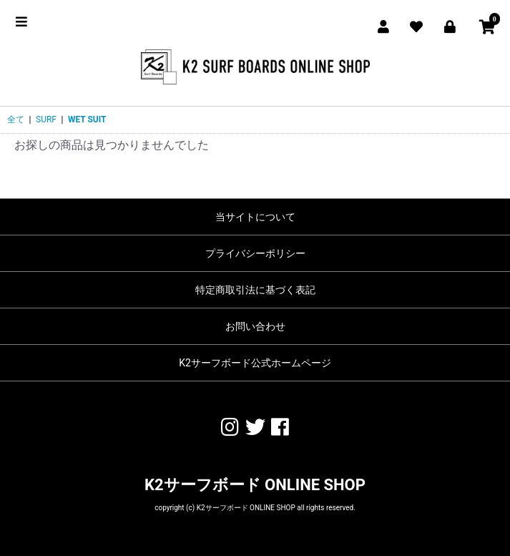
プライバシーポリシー (255, 253)
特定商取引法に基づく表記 (255, 290)
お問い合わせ (255, 326)
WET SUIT (87, 119)
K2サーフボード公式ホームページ (255, 363)
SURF (46, 119)
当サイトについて (255, 217)
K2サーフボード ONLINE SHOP (255, 485)
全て (15, 119)
